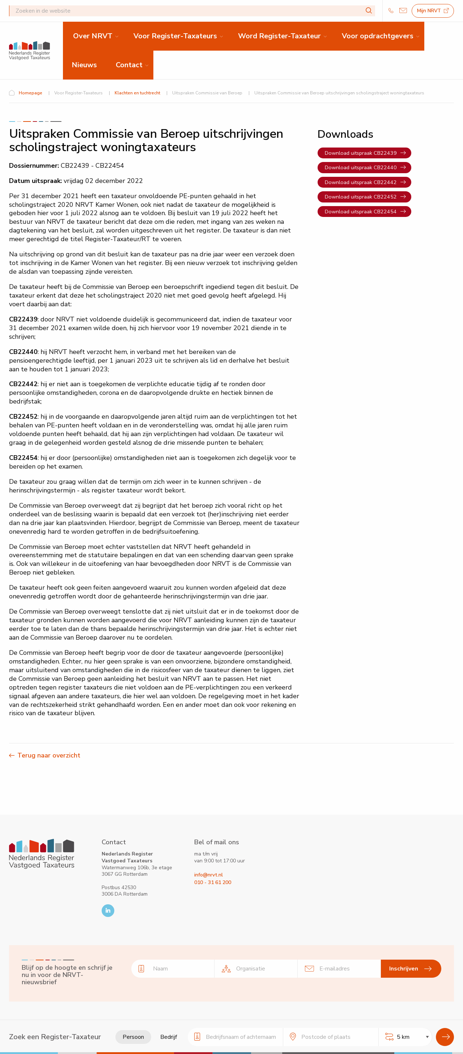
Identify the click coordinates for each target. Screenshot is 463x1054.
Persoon (133, 1037)
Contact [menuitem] (129, 65)
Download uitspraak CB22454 (361, 211)
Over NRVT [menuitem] (92, 36)
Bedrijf (168, 1037)
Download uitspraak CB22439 (361, 153)
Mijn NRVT (433, 10)
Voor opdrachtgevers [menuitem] (377, 36)
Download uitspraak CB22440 (361, 167)
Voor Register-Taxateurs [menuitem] (175, 36)
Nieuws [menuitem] (84, 65)
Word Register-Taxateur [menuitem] (279, 36)
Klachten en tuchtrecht (137, 93)
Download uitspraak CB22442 (361, 182)
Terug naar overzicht (48, 755)
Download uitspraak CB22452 (361, 196)
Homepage (30, 93)
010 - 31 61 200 (212, 882)
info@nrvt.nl (208, 874)
